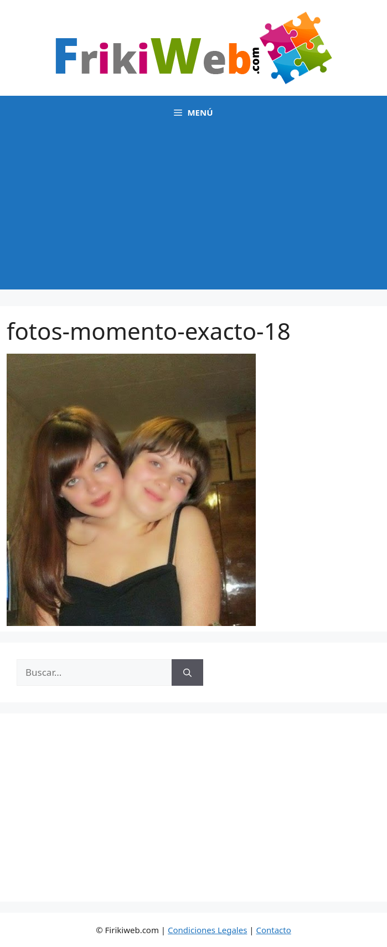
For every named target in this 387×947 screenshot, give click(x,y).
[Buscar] (187, 672)
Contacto (273, 929)
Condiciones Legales (207, 929)
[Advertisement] (193, 211)
